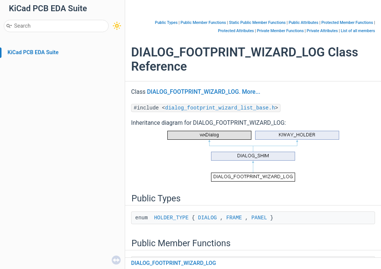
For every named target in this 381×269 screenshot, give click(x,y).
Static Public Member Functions (257, 22)
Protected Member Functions (347, 22)
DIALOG (207, 218)
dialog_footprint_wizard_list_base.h (220, 108)
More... (251, 92)
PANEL (259, 218)
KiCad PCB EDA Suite (33, 52)
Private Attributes (322, 30)
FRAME (234, 218)
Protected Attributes (236, 30)
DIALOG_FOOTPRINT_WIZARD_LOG (193, 92)
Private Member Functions (280, 30)
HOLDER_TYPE (171, 218)
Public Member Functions (203, 22)
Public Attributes (304, 22)
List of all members (358, 30)
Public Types (166, 22)
